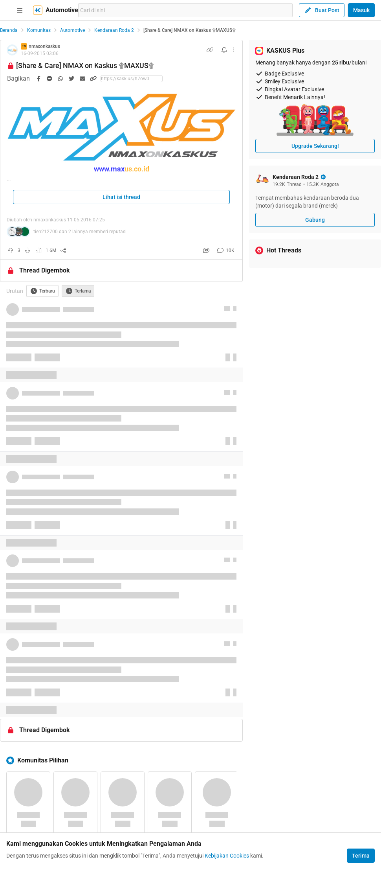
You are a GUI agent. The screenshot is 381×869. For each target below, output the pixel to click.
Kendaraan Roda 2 (114, 30)
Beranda (9, 30)
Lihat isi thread (121, 197)
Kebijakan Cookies (227, 855)
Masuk (361, 10)
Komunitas (39, 30)
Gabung (315, 220)
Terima (361, 855)
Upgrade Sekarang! (315, 146)
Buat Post (321, 10)
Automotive (72, 30)
